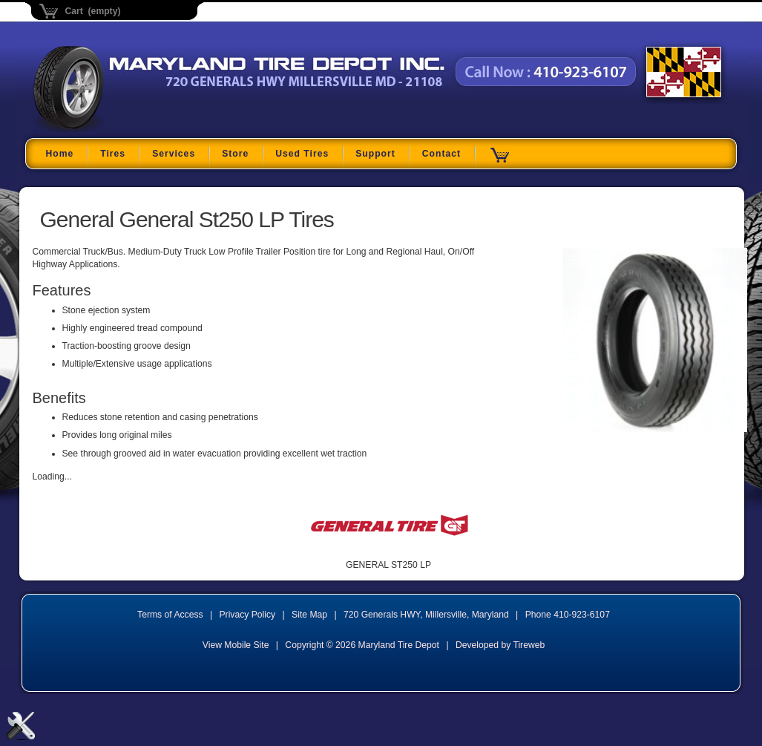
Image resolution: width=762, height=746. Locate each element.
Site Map (309, 614)
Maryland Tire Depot (126, 129)
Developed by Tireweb (500, 645)
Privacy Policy (248, 614)
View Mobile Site (236, 645)
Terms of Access (170, 614)
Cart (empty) (93, 11)
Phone (567, 614)
